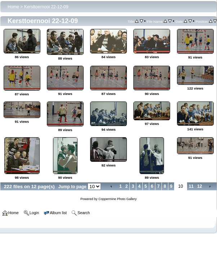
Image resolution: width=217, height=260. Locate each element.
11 (191, 186)
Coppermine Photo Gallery (117, 199)
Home (13, 6)
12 (199, 186)
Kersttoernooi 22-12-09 (46, 6)
